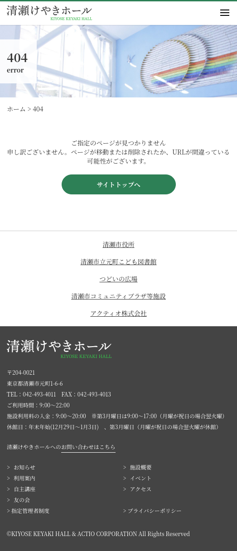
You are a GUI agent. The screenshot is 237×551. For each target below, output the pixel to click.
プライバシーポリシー (154, 510)
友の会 (22, 499)
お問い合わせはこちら (88, 446)
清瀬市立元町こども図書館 (119, 261)
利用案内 (24, 478)
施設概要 (141, 467)
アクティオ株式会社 (118, 313)
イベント (141, 478)
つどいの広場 (119, 278)
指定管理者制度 (30, 510)
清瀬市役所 (119, 244)
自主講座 (24, 489)
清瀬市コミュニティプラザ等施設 (118, 295)
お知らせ (24, 467)
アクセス (141, 489)
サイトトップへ (118, 184)
